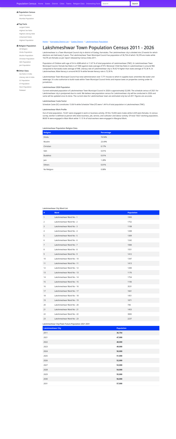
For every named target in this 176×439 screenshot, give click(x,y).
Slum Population (25, 87)
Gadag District (77, 41)
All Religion (23, 49)
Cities (62, 3)
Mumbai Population (26, 18)
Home (40, 3)
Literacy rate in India (26, 77)
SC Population (24, 80)
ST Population (24, 84)
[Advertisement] (101, 25)
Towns (68, 3)
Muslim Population (26, 55)
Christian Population (26, 59)
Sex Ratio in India (25, 74)
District (55, 3)
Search (135, 3)
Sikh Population (25, 62)
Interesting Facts (93, 3)
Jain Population (24, 65)
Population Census (26, 3)
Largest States (24, 27)
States (47, 3)
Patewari (22, 90)
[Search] (115, 3)
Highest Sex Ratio (25, 30)
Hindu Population (25, 52)
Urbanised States (25, 37)
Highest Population (26, 40)
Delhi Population (25, 15)
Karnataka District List (59, 41)
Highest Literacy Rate (27, 34)
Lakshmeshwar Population (97, 41)
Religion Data (78, 3)
